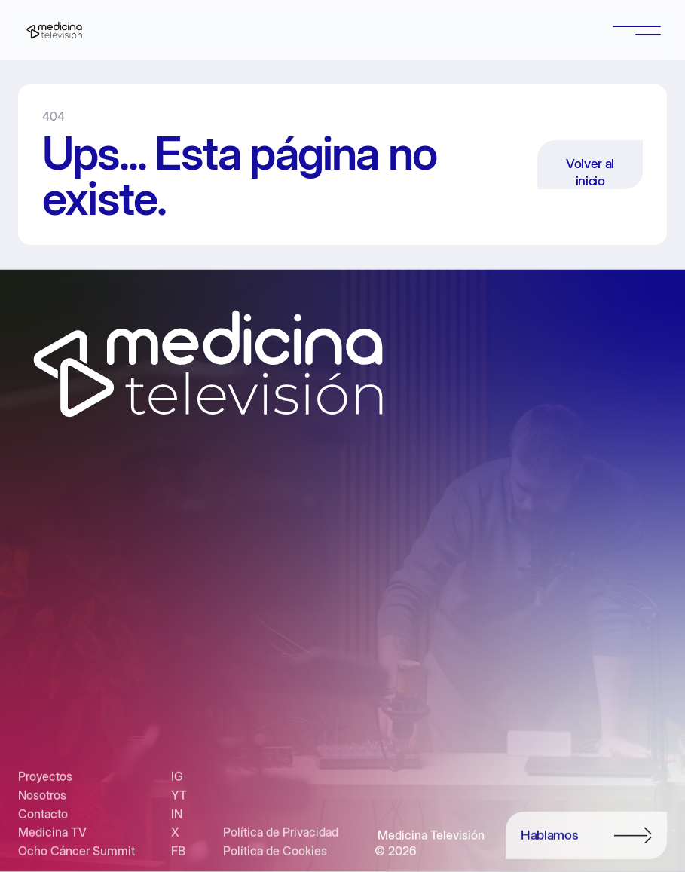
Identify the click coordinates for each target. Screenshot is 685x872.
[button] (637, 30)
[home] (54, 30)
